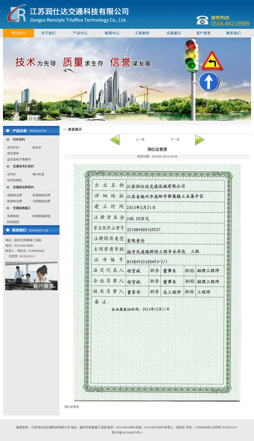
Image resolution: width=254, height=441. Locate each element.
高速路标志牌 (41, 195)
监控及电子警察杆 (19, 159)
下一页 (175, 139)
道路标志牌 (14, 195)
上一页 (140, 139)
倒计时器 (38, 174)
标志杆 (36, 147)
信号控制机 (14, 180)
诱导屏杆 (13, 153)
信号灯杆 (13, 147)
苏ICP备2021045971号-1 (127, 432)
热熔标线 (13, 216)
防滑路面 (13, 222)
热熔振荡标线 (41, 216)
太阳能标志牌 (41, 201)
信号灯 (11, 174)
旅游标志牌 (14, 201)
